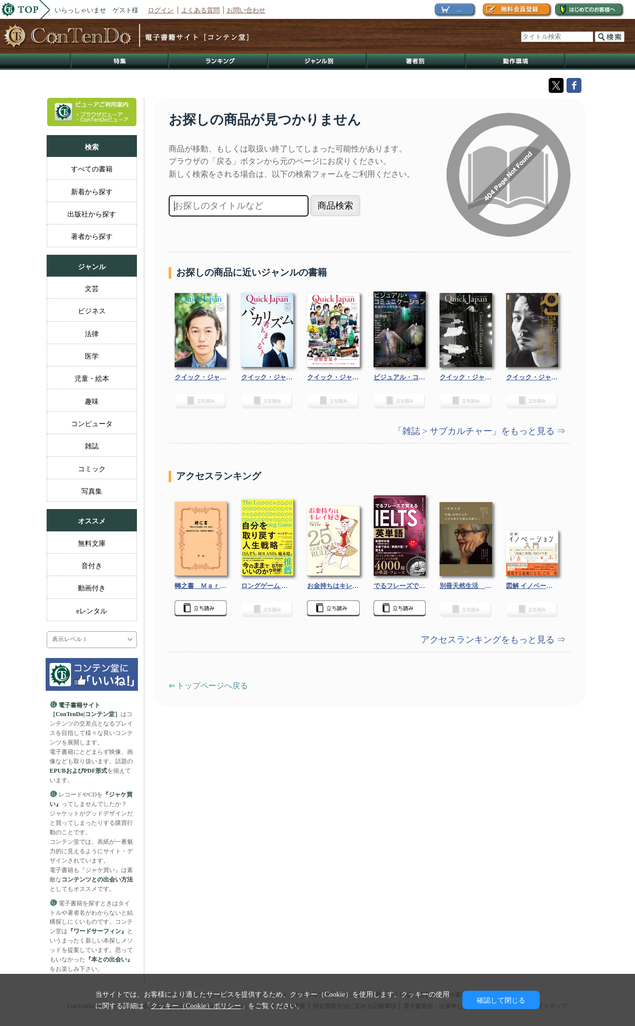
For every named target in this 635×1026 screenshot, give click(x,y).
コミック (92, 469)
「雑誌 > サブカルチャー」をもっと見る (475, 431)
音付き (91, 566)
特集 (119, 62)
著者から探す (92, 236)
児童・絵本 (91, 378)
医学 (92, 356)
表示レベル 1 (69, 639)
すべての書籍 (92, 169)
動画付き (92, 588)
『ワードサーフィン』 (97, 931)
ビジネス (92, 311)
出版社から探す (91, 214)
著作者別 (416, 62)
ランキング (218, 62)
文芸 (92, 289)
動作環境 (515, 62)
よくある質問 (200, 10)
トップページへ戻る (212, 685)
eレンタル (91, 611)
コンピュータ (92, 424)
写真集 (91, 491)
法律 (92, 334)
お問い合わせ (246, 10)
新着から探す (92, 192)
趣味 (92, 401)
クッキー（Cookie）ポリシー (196, 1006)
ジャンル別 (317, 62)
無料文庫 (92, 543)
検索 (610, 36)
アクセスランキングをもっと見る (489, 640)
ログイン (161, 10)
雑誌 (92, 446)
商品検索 (335, 206)
